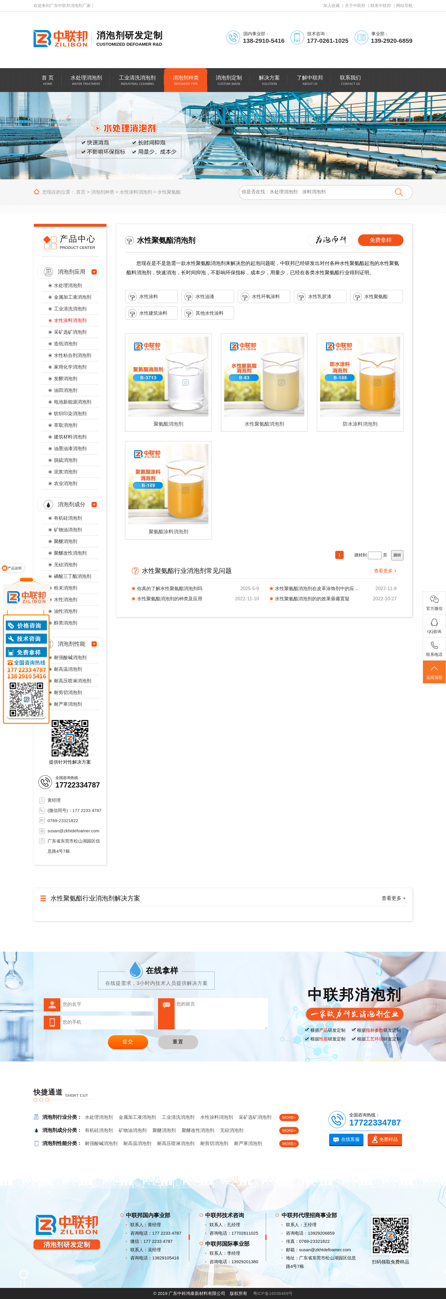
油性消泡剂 (65, 611)
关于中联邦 (355, 5)
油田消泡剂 (65, 390)
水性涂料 (143, 297)
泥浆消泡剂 (65, 471)
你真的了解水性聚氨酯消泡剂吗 (169, 588)
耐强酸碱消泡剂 (70, 657)
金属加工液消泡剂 (72, 297)
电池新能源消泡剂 (72, 401)
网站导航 (404, 5)
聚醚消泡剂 (65, 541)
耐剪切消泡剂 (68, 692)
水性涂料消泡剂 (136, 192)
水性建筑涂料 (147, 313)
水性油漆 (199, 297)
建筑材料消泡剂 (70, 436)
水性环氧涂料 (260, 297)
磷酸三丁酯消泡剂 (72, 576)
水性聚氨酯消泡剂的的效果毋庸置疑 (312, 598)
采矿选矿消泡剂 (70, 332)
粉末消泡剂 (65, 587)
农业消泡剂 (65, 483)
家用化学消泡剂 (70, 366)
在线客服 (350, 1139)
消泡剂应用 (71, 272)
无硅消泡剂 (65, 564)
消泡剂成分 (71, 504)
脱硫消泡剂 (65, 460)
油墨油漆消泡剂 (70, 448)
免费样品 (388, 1139)
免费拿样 (381, 240)
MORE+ (289, 1117)
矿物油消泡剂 (68, 529)
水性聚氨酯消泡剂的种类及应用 (169, 598)
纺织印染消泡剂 (70, 413)
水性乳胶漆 (314, 297)
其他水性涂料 (204, 313)
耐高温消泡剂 (68, 669)
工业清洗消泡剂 (70, 308)
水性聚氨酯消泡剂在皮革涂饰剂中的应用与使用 (318, 588)
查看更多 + (385, 570)
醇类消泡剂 (65, 622)
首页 (80, 192)
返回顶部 (434, 672)
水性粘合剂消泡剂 (72, 355)
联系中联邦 (381, 5)
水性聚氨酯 (169, 192)
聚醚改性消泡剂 (70, 553)
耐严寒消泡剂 (68, 704)
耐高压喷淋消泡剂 (72, 680)
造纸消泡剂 (65, 343)
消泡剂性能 (71, 644)
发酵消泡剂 (65, 378)
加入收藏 (331, 5)
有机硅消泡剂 (68, 518)
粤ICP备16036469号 (273, 1293)
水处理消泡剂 (68, 285)
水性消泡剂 (65, 599)
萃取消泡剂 (65, 425)
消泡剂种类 (102, 192)
